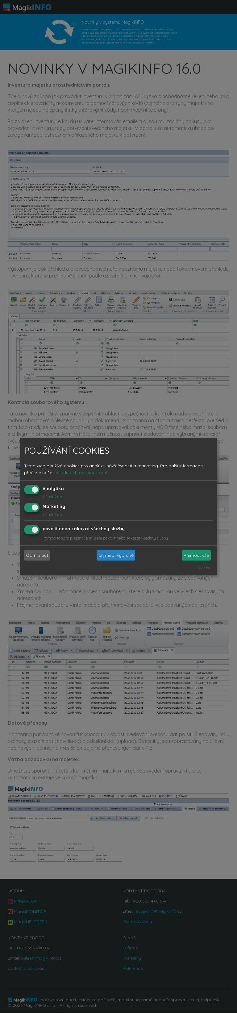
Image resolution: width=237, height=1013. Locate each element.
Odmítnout (37, 555)
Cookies (204, 567)
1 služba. (53, 496)
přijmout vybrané (116, 555)
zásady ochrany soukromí (80, 472)
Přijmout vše (196, 555)
